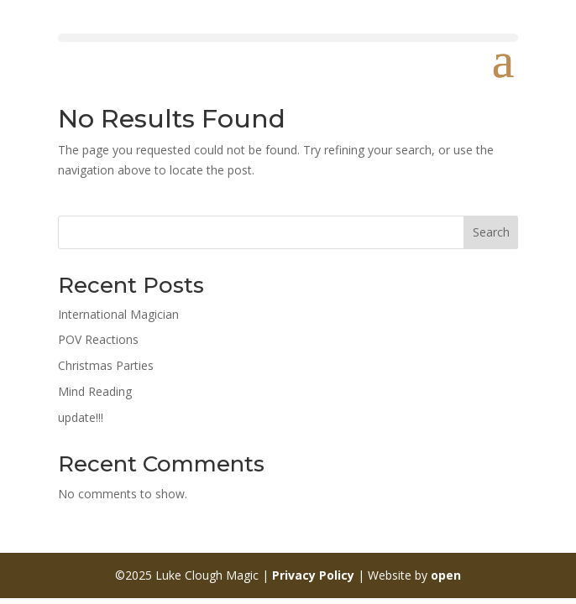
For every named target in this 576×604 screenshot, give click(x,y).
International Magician (118, 314)
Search (491, 232)
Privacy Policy (313, 575)
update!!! (80, 417)
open (446, 575)
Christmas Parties (106, 365)
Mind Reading (95, 391)
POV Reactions (98, 339)
